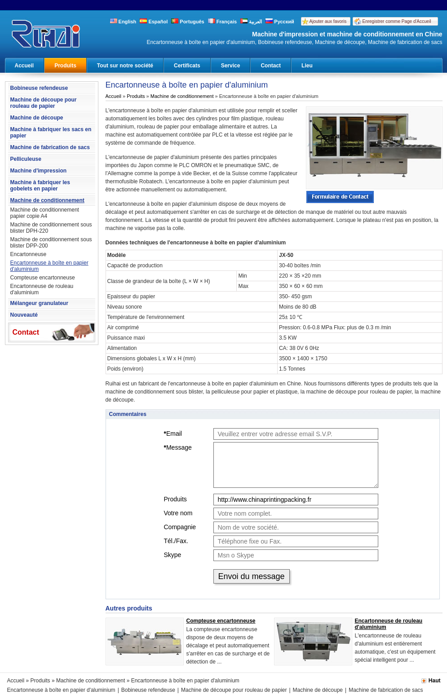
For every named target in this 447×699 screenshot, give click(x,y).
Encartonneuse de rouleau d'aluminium (42, 289)
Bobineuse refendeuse (39, 88)
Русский (280, 21)
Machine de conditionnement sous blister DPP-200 (51, 242)
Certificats (187, 65)
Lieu (307, 65)
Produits (65, 65)
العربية (251, 21)
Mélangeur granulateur (39, 303)
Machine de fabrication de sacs (50, 147)
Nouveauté (24, 315)
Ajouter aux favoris (328, 21)
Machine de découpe (36, 118)
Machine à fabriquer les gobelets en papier (40, 185)
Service (230, 65)
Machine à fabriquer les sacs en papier (51, 132)
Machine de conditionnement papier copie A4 (44, 213)
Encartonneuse (28, 254)
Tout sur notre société (125, 65)
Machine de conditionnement (47, 200)
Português (187, 21)
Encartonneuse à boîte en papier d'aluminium (49, 266)
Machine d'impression (38, 171)
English (123, 21)
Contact (271, 65)
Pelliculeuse (25, 159)
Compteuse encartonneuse (42, 277)
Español (154, 21)
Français (222, 21)
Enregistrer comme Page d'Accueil (397, 21)
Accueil (24, 65)
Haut (435, 680)
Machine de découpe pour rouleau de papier (43, 103)
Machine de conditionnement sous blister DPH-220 (51, 227)
